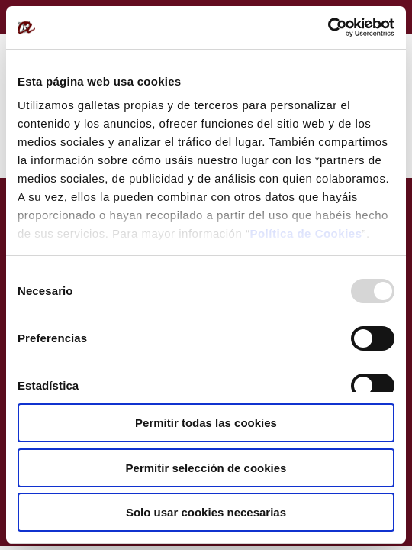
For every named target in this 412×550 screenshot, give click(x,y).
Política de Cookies (305, 233)
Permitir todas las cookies (206, 422)
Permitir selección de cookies (206, 467)
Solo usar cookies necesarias (206, 512)
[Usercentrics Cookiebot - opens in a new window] (327, 27)
